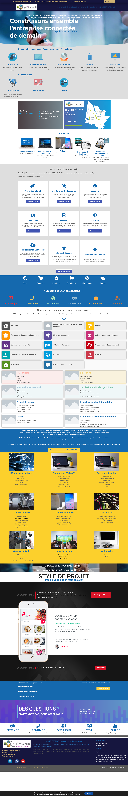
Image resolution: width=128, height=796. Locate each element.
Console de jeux (64, 551)
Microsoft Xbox (64, 559)
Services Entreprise (13, 90)
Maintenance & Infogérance (64, 191)
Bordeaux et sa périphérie (40, 744)
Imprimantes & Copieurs (82, 153)
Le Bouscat (84, 431)
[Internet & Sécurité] (64, 248)
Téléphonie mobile (64, 512)
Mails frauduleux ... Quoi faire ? (45, 153)
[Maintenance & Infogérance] (64, 186)
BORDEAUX (42, 431)
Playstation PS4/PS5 (64, 555)
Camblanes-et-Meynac (71, 744)
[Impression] (64, 215)
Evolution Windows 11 (27, 152)
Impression (64, 220)
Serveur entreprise (106, 473)
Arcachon (49, 746)
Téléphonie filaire (21, 512)
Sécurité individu (21, 551)
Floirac (51, 744)
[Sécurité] (95, 215)
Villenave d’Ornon (76, 431)
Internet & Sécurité (64, 253)
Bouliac (56, 744)
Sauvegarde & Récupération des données (101, 153)
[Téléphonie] (33, 215)
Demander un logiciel (63, 64)
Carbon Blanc (97, 431)
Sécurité (95, 220)
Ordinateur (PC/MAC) (64, 473)
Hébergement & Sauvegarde (33, 250)
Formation (64, 90)
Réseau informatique (21, 473)
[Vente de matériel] (33, 186)
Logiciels (95, 191)
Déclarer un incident (115, 64)
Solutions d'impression (95, 255)
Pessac (104, 431)
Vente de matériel (33, 191)
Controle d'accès (38, 90)
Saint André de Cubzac (39, 746)
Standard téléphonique (21, 518)
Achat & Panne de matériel (38, 64)
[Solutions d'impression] (95, 250)
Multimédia (107, 551)
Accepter (89, 793)
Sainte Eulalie (23, 432)
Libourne (86, 744)
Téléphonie (89, 64)
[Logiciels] (95, 186)
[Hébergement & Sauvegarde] (33, 245)
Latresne (63, 431)
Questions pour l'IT (13, 64)
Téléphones (64, 151)
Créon (81, 744)
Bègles (68, 431)
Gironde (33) (64, 432)
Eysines (90, 431)
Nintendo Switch (64, 557)
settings (77, 794)
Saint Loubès (31, 432)
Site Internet (106, 512)
